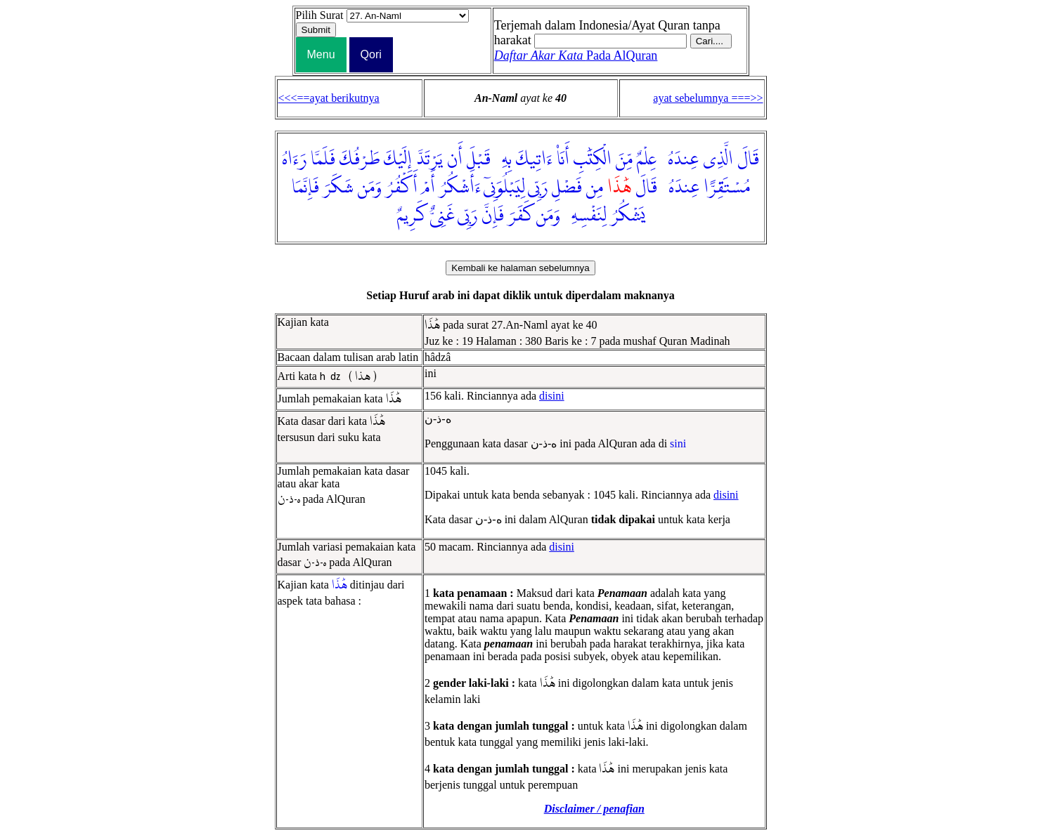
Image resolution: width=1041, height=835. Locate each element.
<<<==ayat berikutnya (329, 98)
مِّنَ (624, 159)
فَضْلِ (567, 187)
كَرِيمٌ (411, 216)
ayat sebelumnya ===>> (708, 98)
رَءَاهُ (294, 159)
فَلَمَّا (323, 159)
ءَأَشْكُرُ (460, 187)
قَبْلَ (479, 159)
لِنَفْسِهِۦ (585, 216)
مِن (594, 187)
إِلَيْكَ (398, 159)
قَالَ (748, 159)
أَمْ (428, 187)
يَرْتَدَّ (429, 159)
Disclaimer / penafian (594, 809)
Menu (321, 54)
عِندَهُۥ (680, 159)
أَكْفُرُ (402, 187)
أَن (455, 159)
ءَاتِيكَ (534, 159)
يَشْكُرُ (628, 216)
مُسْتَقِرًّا (727, 187)
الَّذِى (718, 159)
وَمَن (370, 187)
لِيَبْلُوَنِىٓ (504, 187)
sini (678, 443)
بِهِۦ (503, 159)
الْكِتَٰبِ (593, 159)
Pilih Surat (320, 15)
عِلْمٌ (647, 159)
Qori (371, 54)
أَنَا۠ (563, 159)
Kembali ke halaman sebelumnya (520, 268)
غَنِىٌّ (442, 216)
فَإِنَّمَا (305, 187)
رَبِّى (538, 187)
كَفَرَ (520, 216)
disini (551, 396)
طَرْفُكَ (360, 159)
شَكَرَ (338, 187)
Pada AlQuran (576, 55)
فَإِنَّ (492, 216)
